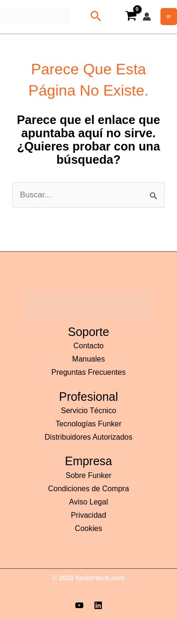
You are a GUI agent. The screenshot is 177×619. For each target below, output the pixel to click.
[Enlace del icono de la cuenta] (147, 16)
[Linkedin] (98, 605)
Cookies (88, 528)
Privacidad (88, 515)
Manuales (88, 359)
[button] (94, 17)
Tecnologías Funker (89, 424)
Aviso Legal (88, 502)
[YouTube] (79, 605)
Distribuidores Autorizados (89, 437)
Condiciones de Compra (88, 489)
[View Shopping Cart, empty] (131, 16)
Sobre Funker (88, 475)
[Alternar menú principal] (168, 16)
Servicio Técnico (88, 411)
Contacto (88, 346)
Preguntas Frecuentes (88, 372)
